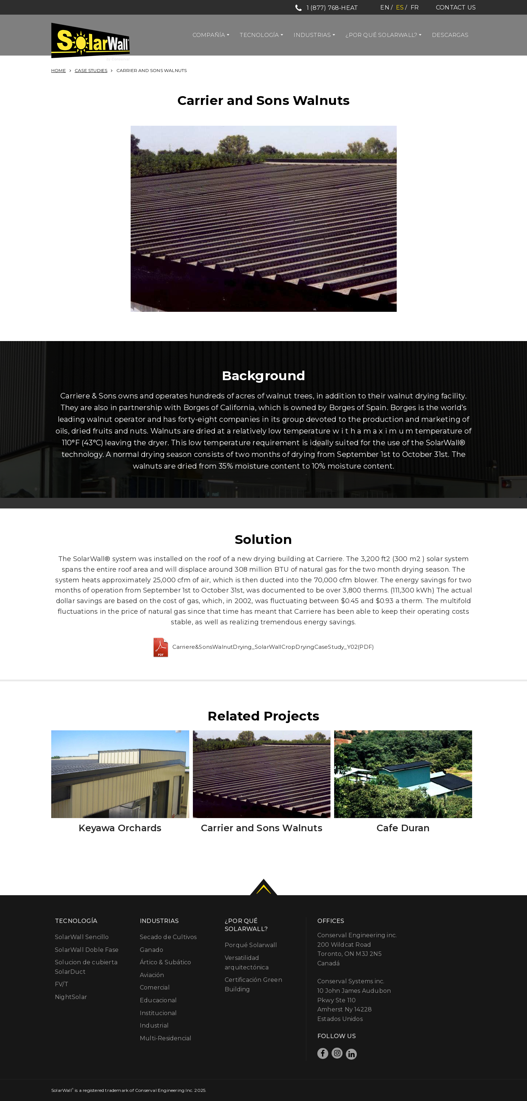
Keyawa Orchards (120, 827)
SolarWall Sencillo (82, 937)
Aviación (152, 975)
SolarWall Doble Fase (87, 949)
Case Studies (91, 70)
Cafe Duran (403, 827)
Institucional (158, 1013)
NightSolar (71, 997)
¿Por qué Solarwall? (381, 34)
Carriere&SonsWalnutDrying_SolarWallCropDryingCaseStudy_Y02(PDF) (273, 646)
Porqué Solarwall (251, 945)
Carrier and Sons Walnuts (261, 827)
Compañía (209, 34)
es (400, 7)
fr (415, 7)
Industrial (154, 1025)
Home (58, 70)
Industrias (312, 34)
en (384, 7)
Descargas (450, 34)
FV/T (61, 984)
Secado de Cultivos (168, 937)
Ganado (151, 949)
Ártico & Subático (165, 962)
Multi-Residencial (165, 1038)
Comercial (155, 987)
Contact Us (456, 7)
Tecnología (259, 34)
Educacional (158, 1000)
